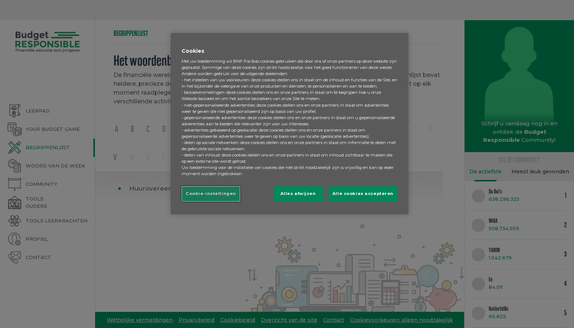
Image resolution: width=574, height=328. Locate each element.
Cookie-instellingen (211, 193)
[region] (290, 124)
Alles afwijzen (298, 193)
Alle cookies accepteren (363, 193)
